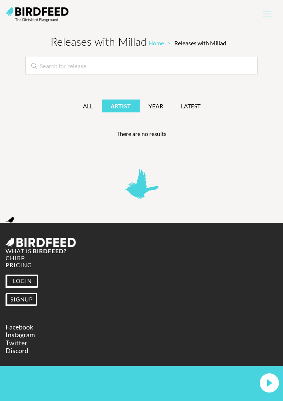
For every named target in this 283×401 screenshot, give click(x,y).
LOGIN (22, 281)
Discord (17, 351)
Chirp (15, 257)
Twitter (16, 343)
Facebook (19, 327)
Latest (190, 105)
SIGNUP (21, 299)
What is (36, 250)
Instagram (20, 335)
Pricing (19, 264)
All (88, 105)
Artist (121, 105)
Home (156, 42)
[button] (269, 383)
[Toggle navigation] (267, 14)
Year (156, 105)
